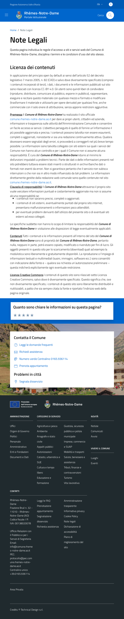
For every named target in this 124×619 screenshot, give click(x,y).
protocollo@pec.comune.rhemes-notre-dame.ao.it (21, 562)
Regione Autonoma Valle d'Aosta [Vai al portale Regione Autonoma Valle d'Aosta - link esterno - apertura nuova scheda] (25, 4)
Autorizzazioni (44, 452)
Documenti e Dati (19, 457)
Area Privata (16, 589)
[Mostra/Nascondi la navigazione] (6, 15)
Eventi (94, 463)
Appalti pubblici (45, 447)
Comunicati (97, 431)
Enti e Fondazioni (19, 452)
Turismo (68, 478)
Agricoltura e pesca (47, 426)
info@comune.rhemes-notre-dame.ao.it (21, 548)
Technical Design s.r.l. (32, 610)
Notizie (94, 426)
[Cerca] (110, 15)
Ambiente (42, 431)
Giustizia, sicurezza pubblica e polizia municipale (74, 431)
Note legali (70, 521)
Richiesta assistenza (48, 526)
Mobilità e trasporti (74, 452)
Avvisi (94, 436)
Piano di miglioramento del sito (73, 542)
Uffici (12, 426)
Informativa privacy (74, 511)
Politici (13, 436)
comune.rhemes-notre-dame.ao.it (30, 119)
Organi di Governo (19, 431)
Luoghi (94, 458)
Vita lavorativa (71, 483)
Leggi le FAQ (43, 501)
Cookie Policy (71, 516)
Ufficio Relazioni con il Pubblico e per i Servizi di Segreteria (20, 535)
